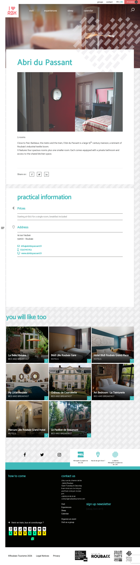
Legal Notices (42, 556)
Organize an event (68, 519)
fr (117, 2)
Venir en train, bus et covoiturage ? (27, 522)
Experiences (50, 10)
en (121, 2)
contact (109, 2)
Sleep (70, 10)
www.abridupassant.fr (31, 253)
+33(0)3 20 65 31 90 (68, 496)
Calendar (88, 10)
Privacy (56, 556)
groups (100, 2)
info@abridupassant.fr (31, 246)
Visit (31, 10)
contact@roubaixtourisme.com (73, 498)
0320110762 (26, 250)
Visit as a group (67, 522)
